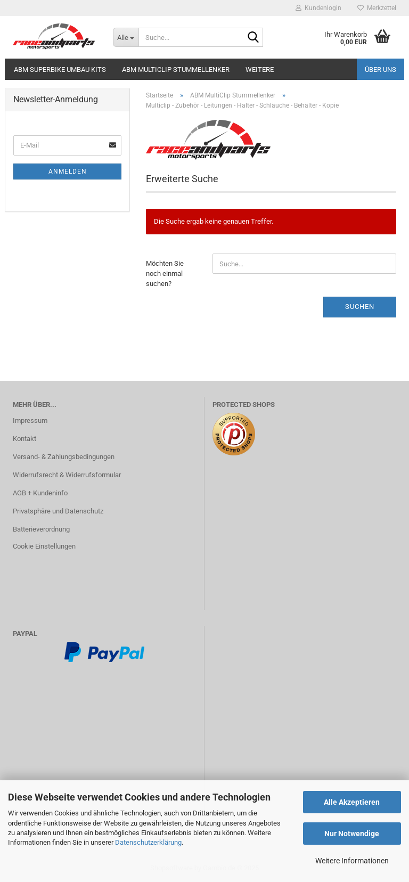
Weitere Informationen (352, 860)
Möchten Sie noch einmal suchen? (165, 273)
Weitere (260, 70)
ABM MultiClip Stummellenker (176, 70)
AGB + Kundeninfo (40, 493)
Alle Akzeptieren (352, 802)
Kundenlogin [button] (318, 8)
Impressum (30, 420)
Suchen (359, 307)
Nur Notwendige (351, 833)
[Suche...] (125, 37)
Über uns (380, 70)
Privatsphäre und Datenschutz (58, 511)
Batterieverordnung (41, 529)
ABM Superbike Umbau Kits (60, 70)
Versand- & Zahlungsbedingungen (63, 457)
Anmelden (67, 171)
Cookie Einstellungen (44, 546)
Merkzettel (376, 8)
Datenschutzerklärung (148, 842)
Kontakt (24, 439)
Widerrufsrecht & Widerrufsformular (67, 475)
